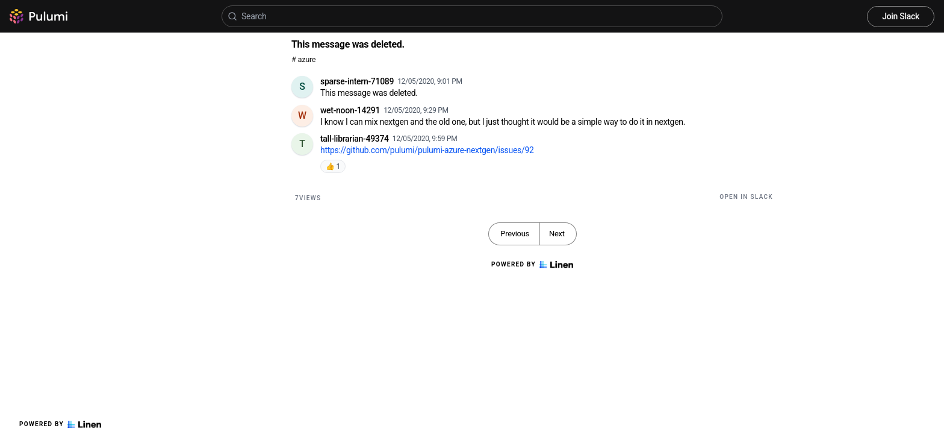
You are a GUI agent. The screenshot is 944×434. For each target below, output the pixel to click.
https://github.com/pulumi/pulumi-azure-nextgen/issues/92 (427, 150)
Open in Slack (746, 196)
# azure (303, 59)
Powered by (60, 424)
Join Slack (900, 16)
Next (557, 233)
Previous (514, 233)
